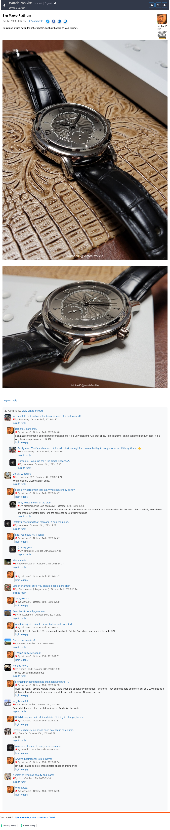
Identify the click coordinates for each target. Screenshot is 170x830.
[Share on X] (47, 21)
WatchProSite (20, 3)
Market (38, 3)
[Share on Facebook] (53, 21)
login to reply (10, 400)
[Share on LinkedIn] (59, 21)
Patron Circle (22, 817)
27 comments (36, 21)
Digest (48, 3)
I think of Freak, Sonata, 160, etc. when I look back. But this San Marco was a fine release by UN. (65, 631)
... (16, 737)
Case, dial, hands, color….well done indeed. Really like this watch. (47, 708)
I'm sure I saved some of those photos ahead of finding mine (46, 766)
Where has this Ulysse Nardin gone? (31, 480)
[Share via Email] (65, 21)
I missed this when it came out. (28, 672)
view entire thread (32, 410)
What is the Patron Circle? (43, 817)
